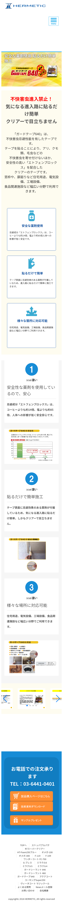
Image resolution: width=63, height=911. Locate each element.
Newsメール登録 (44, 887)
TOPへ (23, 845)
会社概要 (44, 890)
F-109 (48, 855)
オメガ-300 (24, 855)
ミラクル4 (42, 866)
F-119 (37, 855)
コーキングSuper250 (35, 880)
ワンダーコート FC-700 (35, 859)
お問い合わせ (28, 890)
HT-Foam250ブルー (27, 852)
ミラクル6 (42, 862)
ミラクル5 (27, 866)
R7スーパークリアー (35, 848)
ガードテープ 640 (25, 876)
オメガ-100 (47, 852)
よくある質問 (24, 887)
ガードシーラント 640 (35, 869)
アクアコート (45, 876)
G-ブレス (27, 862)
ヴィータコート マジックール (34, 883)
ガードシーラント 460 (35, 873)
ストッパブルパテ (41, 845)
